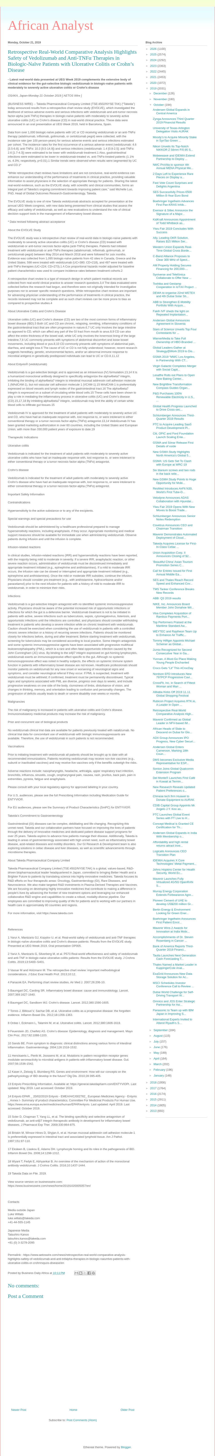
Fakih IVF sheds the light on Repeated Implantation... (171, 312)
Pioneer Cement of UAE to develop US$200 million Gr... (173, 902)
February (160, 1069)
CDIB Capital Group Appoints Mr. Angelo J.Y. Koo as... (174, 807)
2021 (153, 77)
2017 (153, 1088)
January (159, 1075)
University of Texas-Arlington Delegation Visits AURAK (171, 129)
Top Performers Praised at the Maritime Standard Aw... (172, 624)
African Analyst (50, 25)
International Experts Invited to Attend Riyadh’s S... (172, 1021)
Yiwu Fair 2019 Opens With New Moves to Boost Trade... (174, 508)
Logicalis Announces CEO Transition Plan (169, 853)
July (157, 1041)
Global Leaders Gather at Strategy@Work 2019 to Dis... (174, 349)
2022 (153, 71)
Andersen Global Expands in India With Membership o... (175, 834)
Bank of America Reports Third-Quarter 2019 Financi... (173, 948)
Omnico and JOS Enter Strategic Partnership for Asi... (174, 1003)
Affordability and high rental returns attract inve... (170, 843)
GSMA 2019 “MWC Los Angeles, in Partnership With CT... (174, 358)
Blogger (126, 1447)
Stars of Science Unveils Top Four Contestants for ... (175, 331)
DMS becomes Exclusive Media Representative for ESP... (173, 761)
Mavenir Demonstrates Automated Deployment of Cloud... (175, 536)
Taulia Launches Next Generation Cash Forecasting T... (174, 957)
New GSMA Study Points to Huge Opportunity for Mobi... (174, 481)
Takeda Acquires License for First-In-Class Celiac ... (175, 545)
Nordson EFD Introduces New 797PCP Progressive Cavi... (172, 675)
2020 (153, 83)
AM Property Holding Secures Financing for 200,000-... (172, 267)
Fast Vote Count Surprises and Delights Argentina (172, 184)
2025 (153, 54)
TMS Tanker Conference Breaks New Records (173, 590)
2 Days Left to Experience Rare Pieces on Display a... (173, 175)
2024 (153, 60)
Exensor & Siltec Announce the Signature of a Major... (173, 212)
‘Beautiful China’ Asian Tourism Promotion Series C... (173, 563)
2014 (153, 1105)
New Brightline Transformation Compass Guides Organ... (172, 386)
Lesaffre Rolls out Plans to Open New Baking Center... (174, 376)
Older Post (127, 1409)
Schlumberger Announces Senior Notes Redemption (174, 517)
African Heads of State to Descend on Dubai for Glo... (172, 730)
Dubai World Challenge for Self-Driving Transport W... (173, 993)
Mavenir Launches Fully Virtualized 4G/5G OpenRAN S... (173, 882)
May (157, 1052)
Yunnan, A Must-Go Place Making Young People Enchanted (174, 660)
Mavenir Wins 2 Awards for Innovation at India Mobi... (171, 929)
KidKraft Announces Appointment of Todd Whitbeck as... (174, 221)
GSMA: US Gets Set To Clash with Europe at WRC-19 (172, 462)
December (161, 93)
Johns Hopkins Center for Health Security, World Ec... (174, 871)
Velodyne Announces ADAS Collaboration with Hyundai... (173, 499)
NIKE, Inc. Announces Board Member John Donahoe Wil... (173, 605)
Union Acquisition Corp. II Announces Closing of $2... (172, 554)
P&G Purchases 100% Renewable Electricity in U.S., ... (173, 397)
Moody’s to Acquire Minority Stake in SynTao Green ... (175, 139)
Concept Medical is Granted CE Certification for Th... (173, 825)
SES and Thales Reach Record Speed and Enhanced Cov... (173, 581)
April (157, 1058)
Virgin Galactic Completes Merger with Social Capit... (174, 367)
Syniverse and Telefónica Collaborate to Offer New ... (172, 276)
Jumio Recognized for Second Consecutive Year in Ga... (172, 651)
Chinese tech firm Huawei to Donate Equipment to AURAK (173, 798)
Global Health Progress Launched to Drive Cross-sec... (174, 408)
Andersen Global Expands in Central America (171, 111)
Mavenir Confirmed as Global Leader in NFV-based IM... (171, 721)
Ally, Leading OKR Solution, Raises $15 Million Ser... (170, 239)
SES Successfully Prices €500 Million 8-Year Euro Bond (172, 193)
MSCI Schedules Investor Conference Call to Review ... (173, 984)
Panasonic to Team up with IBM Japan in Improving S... (173, 1012)
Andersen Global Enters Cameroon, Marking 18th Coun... (170, 750)
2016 (153, 1094)
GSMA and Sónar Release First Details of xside (173, 444)
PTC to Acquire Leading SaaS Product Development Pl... (172, 426)
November (161, 99)
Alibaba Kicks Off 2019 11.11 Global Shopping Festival (171, 693)
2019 (153, 88)
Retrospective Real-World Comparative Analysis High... (173, 712)
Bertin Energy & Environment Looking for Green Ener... (171, 911)
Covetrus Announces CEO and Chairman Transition (172, 526)
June (157, 1047)
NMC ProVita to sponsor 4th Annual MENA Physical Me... (173, 166)
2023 (153, 66)
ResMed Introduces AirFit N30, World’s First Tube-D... (172, 490)
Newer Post (18, 1409)
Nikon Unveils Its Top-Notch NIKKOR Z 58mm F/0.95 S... (173, 148)
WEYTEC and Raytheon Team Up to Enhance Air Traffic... (175, 633)
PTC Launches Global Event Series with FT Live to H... (171, 816)
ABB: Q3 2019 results (167, 598)
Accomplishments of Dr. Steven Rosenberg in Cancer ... (173, 938)
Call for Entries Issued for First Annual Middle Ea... (172, 572)
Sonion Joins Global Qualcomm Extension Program (173, 770)
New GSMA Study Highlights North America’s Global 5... (172, 453)
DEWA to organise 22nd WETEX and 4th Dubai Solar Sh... (174, 294)
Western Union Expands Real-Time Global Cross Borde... (172, 248)
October (159, 104)
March (158, 1064)
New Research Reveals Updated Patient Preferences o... (174, 788)
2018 (153, 1082)
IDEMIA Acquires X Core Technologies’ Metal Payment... (174, 862)
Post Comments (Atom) (82, 1420)
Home (73, 1409)
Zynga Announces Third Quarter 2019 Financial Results (173, 120)
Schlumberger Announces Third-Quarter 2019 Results (173, 417)
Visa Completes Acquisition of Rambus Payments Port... (172, 615)
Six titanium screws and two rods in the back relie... (174, 471)
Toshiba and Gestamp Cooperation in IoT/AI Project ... (175, 285)
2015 (153, 1099)
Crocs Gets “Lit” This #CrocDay (173, 668)
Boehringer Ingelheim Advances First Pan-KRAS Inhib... (173, 202)
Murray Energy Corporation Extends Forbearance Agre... (173, 893)
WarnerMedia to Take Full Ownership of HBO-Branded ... (174, 340)
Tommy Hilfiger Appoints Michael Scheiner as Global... (174, 642)
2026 (153, 49)
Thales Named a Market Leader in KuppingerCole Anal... (175, 966)
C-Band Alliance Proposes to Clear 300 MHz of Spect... (171, 257)
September (161, 1030)
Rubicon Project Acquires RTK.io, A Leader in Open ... (174, 702)
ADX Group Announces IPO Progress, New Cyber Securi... (174, 739)
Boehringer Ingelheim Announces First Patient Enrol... (174, 920)
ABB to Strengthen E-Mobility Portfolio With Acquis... (171, 303)
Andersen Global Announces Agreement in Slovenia (171, 322)
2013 (153, 1111)
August (158, 1035)
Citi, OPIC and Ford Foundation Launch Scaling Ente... (173, 435)
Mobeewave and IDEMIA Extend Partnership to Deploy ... (174, 157)
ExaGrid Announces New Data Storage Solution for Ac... (172, 975)
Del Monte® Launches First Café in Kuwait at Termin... (174, 779)
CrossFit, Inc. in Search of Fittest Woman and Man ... (174, 684)
